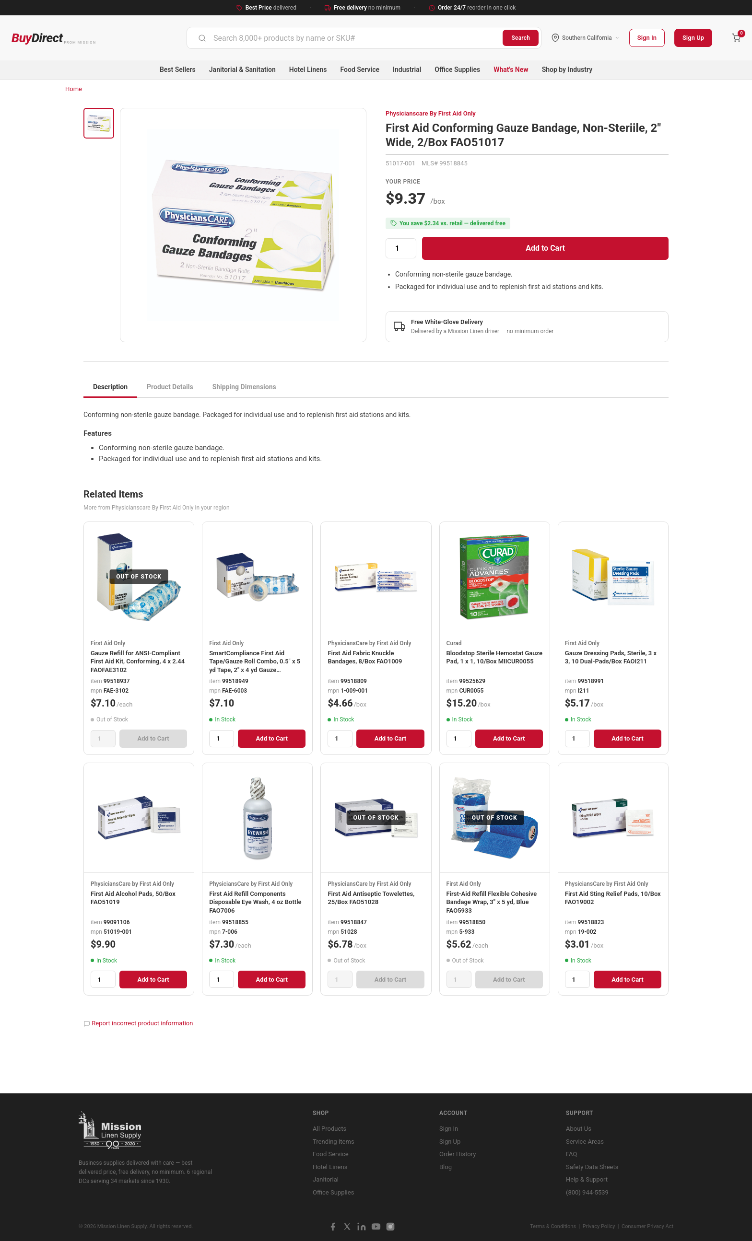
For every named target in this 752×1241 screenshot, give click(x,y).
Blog (445, 1167)
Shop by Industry (567, 69)
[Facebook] (333, 1226)
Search (520, 38)
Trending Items (333, 1141)
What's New (511, 69)
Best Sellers (178, 69)
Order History (457, 1154)
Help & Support (587, 1179)
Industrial (407, 69)
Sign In (647, 37)
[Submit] (202, 37)
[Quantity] (401, 248)
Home (73, 89)
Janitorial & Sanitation (242, 69)
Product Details (170, 387)
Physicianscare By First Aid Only (431, 113)
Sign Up (693, 37)
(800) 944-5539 (587, 1192)
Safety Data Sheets (592, 1167)
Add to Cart (545, 248)
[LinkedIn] (361, 1226)
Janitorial (326, 1179)
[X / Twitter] (347, 1226)
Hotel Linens (308, 69)
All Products (329, 1128)
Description (110, 387)
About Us (578, 1128)
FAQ (571, 1154)
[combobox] (345, 37)
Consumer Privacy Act (647, 1226)
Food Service (360, 69)
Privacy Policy (599, 1226)
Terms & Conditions (553, 1226)
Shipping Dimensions (244, 387)
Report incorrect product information (142, 1023)
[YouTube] (376, 1226)
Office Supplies (457, 69)
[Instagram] (390, 1226)
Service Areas (585, 1141)
